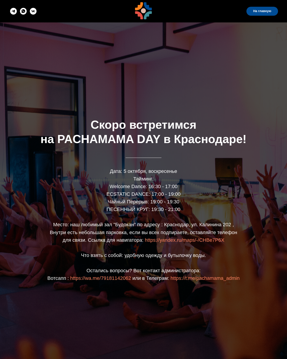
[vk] (33, 11)
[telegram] (13, 11)
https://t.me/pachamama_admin (205, 278)
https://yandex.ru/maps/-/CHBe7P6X (184, 240)
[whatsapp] (23, 11)
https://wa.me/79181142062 (100, 278)
